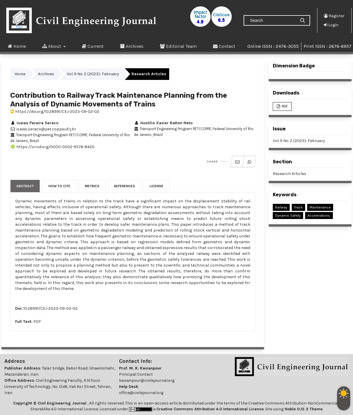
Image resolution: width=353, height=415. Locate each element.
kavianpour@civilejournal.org (146, 380)
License (156, 186)
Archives (132, 46)
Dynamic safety (288, 215)
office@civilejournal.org (141, 392)
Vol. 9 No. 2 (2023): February (93, 73)
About (52, 46)
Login (331, 25)
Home (17, 46)
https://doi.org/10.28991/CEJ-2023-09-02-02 (54, 111)
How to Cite (59, 186)
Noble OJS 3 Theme (303, 409)
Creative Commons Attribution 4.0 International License (210, 409)
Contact (224, 46)
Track (298, 207)
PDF (37, 321)
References (124, 186)
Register (334, 16)
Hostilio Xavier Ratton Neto (163, 122)
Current (93, 46)
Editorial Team (178, 46)
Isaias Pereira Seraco (34, 122)
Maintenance (320, 207)
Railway (281, 207)
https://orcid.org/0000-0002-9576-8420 (52, 146)
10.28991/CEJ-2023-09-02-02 (50, 308)
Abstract (25, 186)
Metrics (92, 186)
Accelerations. (319, 215)
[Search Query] (272, 20)
